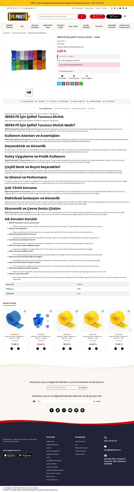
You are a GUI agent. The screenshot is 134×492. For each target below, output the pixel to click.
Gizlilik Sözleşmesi (52, 445)
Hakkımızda (50, 441)
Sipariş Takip (89, 8)
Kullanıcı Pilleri (80, 454)
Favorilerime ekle (66, 71)
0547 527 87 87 (117, 439)
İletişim (105, 8)
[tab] (45, 109)
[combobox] (34, 401)
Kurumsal (50, 437)
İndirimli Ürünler (80, 441)
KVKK (48, 457)
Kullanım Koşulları (52, 467)
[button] (114, 16)
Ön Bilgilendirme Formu (54, 461)
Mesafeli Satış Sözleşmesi (55, 470)
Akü (76, 445)
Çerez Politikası (51, 464)
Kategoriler (80, 437)
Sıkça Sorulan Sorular (53, 473)
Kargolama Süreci (52, 454)
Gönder (82, 388)
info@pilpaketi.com (117, 448)
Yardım (97, 8)
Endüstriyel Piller (80, 451)
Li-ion (79, 294)
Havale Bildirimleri (52, 480)
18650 (79, 289)
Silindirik (79, 284)
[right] (131, 330)
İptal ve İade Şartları (53, 451)
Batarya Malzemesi (81, 448)
